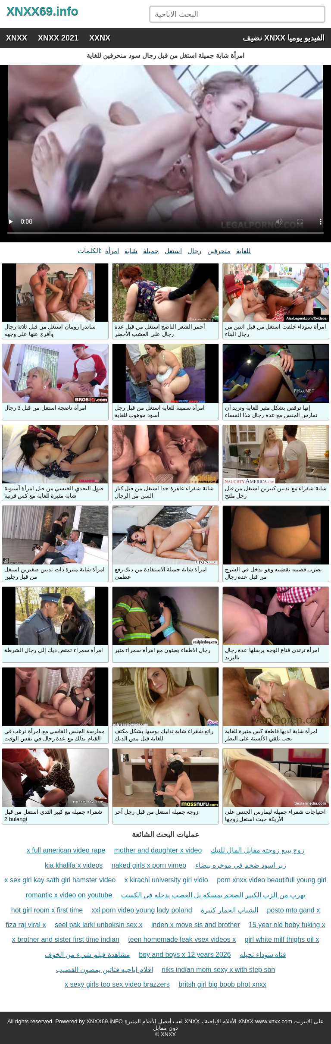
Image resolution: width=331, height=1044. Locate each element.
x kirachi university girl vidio (166, 880)
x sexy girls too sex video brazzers (117, 984)
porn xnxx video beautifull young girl (271, 880)
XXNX (99, 38)
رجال (194, 250)
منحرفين (219, 250)
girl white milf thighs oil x (282, 939)
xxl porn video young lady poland (142, 910)
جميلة (151, 250)
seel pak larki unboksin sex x (99, 924)
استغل (173, 250)
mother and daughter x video (158, 850)
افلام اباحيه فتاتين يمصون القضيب (104, 969)
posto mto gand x (293, 910)
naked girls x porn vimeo (149, 865)
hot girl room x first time (47, 910)
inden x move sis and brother (195, 924)
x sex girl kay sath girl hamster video (60, 880)
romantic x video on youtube (69, 895)
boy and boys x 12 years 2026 (185, 954)
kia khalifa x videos (74, 865)
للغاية (243, 250)
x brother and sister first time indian (65, 939)
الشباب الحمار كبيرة (229, 910)
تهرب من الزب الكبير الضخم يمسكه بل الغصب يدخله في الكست (213, 895)
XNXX (16, 38)
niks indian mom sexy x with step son (218, 969)
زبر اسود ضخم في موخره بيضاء (240, 865)
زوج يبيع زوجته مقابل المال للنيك (257, 850)
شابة (131, 250)
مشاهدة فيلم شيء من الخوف (87, 954)
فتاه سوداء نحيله (263, 954)
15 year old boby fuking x (287, 924)
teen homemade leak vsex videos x (182, 939)
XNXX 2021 (58, 38)
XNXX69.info (42, 11)
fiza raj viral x (26, 924)
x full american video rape (66, 850)
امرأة (112, 250)
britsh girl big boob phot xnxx (222, 984)
